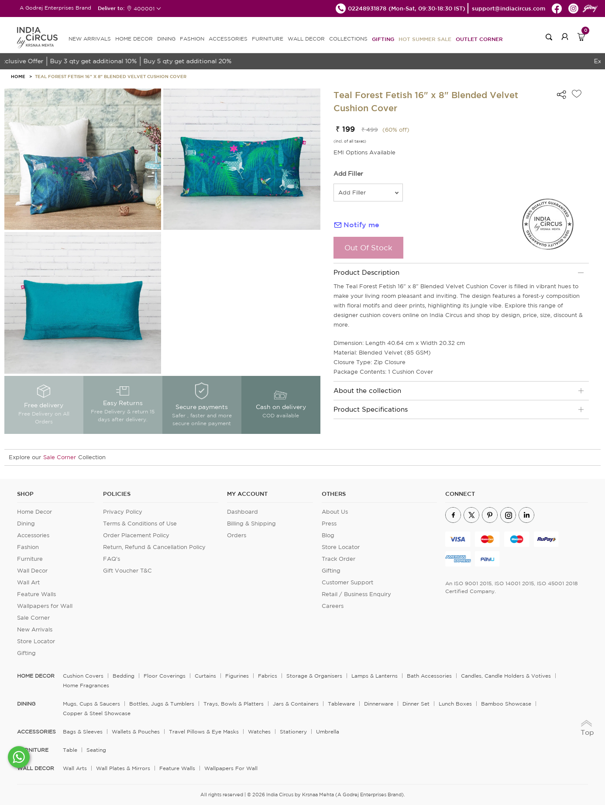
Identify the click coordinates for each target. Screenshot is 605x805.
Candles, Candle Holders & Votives (506, 675)
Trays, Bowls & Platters (233, 703)
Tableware (341, 703)
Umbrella (327, 731)
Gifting (383, 39)
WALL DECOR (306, 38)
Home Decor (34, 511)
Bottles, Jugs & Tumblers (161, 703)
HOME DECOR (134, 38)
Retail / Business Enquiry (356, 594)
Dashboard (242, 511)
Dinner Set (416, 703)
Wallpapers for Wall (44, 606)
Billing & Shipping (251, 523)
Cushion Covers (83, 675)
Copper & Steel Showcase (97, 713)
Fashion (28, 547)
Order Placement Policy (136, 535)
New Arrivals (34, 629)
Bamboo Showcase (506, 703)
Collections (348, 38)
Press (329, 523)
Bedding (123, 675)
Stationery (293, 731)
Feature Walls (36, 594)
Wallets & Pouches (136, 731)
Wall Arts (75, 768)
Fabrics (267, 675)
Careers (333, 606)
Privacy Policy (122, 511)
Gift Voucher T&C (127, 570)
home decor (36, 676)
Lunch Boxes (455, 703)
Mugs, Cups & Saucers (91, 703)
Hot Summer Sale (425, 39)
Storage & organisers (314, 675)
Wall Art (28, 582)
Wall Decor (32, 570)
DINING (166, 38)
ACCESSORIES (228, 38)
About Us (335, 511)
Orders (236, 535)
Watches (259, 731)
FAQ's (111, 559)
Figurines (237, 675)
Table (70, 749)
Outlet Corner (479, 39)
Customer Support (347, 582)
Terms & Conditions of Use (140, 523)
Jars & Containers (296, 703)
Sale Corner (59, 457)
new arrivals (90, 38)
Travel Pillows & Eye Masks (204, 731)
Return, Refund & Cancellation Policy (154, 547)
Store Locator (36, 641)
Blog (328, 535)
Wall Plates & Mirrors (123, 768)
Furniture (30, 559)
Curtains (205, 675)
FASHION (192, 38)
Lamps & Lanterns (374, 675)
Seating (96, 749)
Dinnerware (378, 703)
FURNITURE (267, 38)
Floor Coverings (165, 675)
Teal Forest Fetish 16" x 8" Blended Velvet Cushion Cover (110, 76)
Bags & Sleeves (83, 731)
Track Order (338, 559)
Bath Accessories (429, 675)
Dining (26, 523)
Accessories (33, 535)
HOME (18, 76)
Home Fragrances (86, 685)
